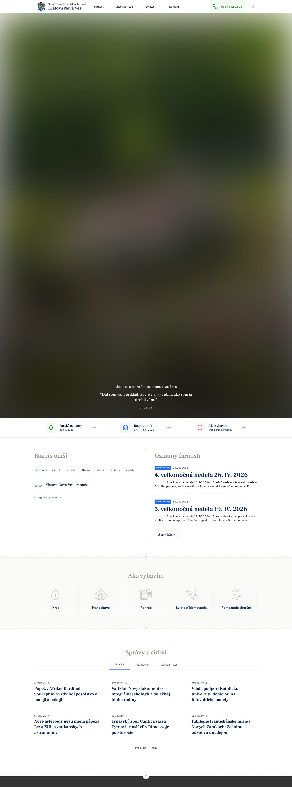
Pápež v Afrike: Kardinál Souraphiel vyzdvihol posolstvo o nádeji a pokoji (65, 694)
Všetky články (166, 534)
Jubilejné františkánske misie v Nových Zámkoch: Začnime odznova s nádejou (221, 726)
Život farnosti (126, 6)
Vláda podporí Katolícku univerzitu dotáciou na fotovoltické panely (215, 694)
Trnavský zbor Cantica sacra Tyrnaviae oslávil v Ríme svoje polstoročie (140, 726)
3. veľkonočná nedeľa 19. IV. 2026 (201, 509)
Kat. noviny (142, 664)
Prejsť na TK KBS (146, 748)
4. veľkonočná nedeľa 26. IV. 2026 (201, 475)
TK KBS (119, 664)
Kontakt (174, 6)
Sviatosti (153, 6)
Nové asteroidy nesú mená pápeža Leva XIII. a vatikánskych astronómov (66, 726)
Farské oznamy (163, 467)
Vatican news (169, 664)
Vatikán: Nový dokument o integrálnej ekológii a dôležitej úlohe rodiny (141, 694)
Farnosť (101, 6)
